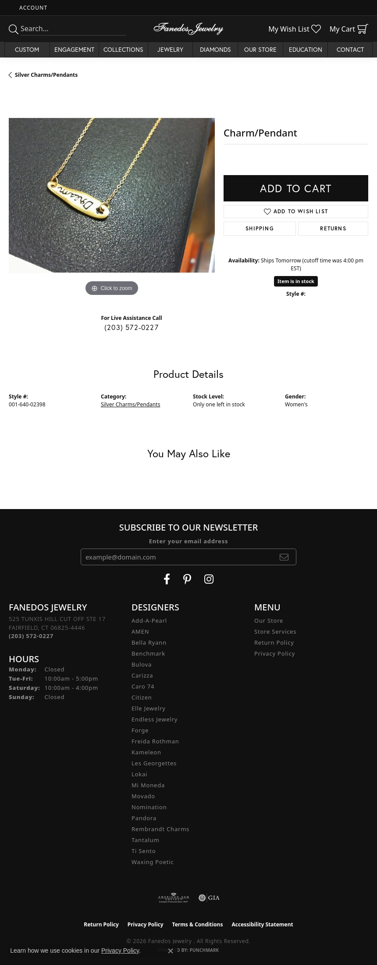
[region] (112, 195)
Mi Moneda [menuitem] (148, 785)
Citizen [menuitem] (142, 697)
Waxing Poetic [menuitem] (153, 862)
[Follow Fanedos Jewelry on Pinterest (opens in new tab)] (187, 579)
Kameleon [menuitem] (146, 752)
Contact (350, 49)
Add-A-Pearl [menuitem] (149, 620)
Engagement (74, 49)
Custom (27, 49)
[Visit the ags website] (173, 897)
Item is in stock (295, 281)
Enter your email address (188, 541)
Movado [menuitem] (143, 796)
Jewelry (170, 49)
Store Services (275, 631)
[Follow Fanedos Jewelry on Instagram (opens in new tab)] (209, 579)
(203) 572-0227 (131, 327)
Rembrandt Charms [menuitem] (160, 829)
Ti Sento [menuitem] (144, 851)
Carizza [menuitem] (142, 675)
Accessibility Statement (262, 924)
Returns (333, 228)
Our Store (260, 49)
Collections (123, 49)
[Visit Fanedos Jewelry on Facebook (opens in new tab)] (166, 579)
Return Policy (274, 642)
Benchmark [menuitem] (148, 653)
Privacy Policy (274, 653)
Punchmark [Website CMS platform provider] (204, 950)
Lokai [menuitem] (139, 774)
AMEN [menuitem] (140, 631)
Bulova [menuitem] (142, 664)
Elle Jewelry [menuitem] (149, 708)
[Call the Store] (31, 636)
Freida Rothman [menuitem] (155, 741)
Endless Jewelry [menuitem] (155, 719)
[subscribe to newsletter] (284, 557)
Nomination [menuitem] (149, 807)
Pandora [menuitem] (144, 818)
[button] (32, 7)
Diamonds (215, 49)
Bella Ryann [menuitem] (149, 642)
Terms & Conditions (197, 924)
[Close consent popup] (170, 951)
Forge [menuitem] (140, 730)
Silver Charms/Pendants (46, 75)
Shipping (259, 228)
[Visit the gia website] (209, 897)
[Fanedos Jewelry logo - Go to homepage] (188, 29)
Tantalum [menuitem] (145, 840)
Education (305, 49)
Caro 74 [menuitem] (143, 686)
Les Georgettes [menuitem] (154, 763)
